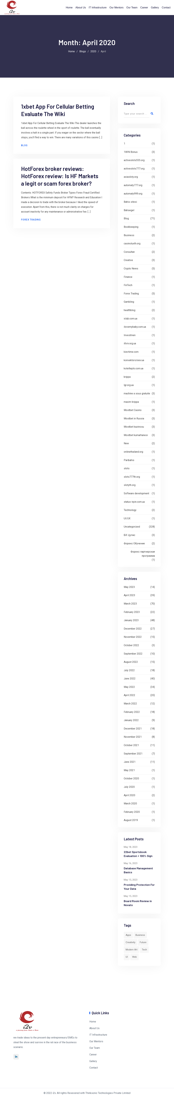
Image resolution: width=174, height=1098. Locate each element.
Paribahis (129, 460)
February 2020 (132, 811)
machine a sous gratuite (137, 393)
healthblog (129, 310)
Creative (128, 260)
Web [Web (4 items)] (134, 956)
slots (126, 468)
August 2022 (131, 661)
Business (129, 235)
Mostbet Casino (133, 410)
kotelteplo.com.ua (133, 368)
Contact (166, 7)
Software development (136, 493)
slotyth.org (129, 485)
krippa (127, 376)
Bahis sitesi (130, 201)
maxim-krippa (131, 401)
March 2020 (130, 803)
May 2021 (129, 770)
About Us (80, 7)
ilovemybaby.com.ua (135, 326)
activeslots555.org (134, 160)
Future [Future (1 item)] (143, 942)
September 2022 (133, 653)
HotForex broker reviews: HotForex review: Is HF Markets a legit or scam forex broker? (60, 181)
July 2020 (129, 786)
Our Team (131, 7)
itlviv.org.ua (130, 343)
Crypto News (131, 268)
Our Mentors (116, 7)
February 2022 (132, 711)
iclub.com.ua (130, 318)
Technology (130, 510)
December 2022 (133, 628)
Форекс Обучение (134, 543)
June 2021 (129, 761)
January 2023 (131, 620)
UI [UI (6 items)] (127, 956)
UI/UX (127, 518)
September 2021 (133, 753)
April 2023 (129, 595)
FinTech (128, 285)
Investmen (129, 335)
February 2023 (132, 612)
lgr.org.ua (129, 385)
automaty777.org (133, 185)
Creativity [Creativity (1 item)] (130, 942)
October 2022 (131, 645)
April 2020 (129, 795)
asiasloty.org (131, 176)
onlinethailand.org (133, 451)
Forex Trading (31, 224)
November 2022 (133, 636)
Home (69, 7)
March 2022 (130, 703)
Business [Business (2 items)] (140, 935)
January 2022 (131, 720)
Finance (128, 276)
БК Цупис (129, 535)
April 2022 (129, 695)
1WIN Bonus (131, 151)
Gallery (155, 7)
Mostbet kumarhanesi (136, 435)
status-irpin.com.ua (134, 501)
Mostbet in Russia (134, 418)
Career (144, 7)
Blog (24, 150)
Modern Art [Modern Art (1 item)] (131, 949)
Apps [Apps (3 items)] (128, 935)
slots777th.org (132, 476)
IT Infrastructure (98, 7)
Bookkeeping (131, 226)
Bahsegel (129, 210)
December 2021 (133, 728)
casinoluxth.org (132, 243)
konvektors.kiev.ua (134, 360)
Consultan (129, 251)
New (126, 443)
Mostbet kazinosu (134, 426)
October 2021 (131, 745)
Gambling (129, 301)
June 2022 (129, 678)
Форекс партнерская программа (143, 553)
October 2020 (131, 778)
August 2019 (131, 820)
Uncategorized (132, 526)
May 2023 (129, 587)
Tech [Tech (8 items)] (144, 949)
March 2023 (130, 603)
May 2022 (129, 686)
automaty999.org (133, 193)
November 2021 (133, 736)
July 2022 (129, 670)
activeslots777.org (134, 168)
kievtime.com (131, 351)
